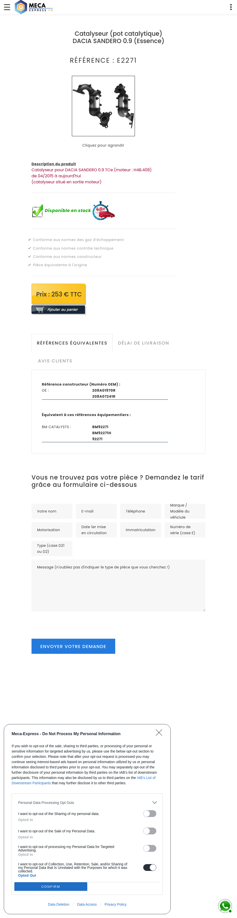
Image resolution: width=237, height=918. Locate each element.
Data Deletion (58, 904)
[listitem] (87, 802)
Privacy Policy (116, 904)
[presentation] (70, 621)
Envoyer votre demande (73, 646)
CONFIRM (50, 887)
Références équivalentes (72, 343)
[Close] (160, 734)
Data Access (87, 904)
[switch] (149, 813)
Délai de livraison (143, 343)
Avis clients (55, 361)
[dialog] (87, 819)
